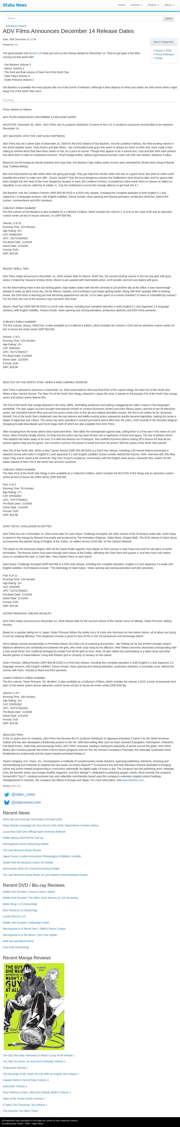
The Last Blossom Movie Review (22, 850)
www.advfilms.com (133, 780)
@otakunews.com (26, 802)
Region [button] (153, 4)
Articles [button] (136, 4)
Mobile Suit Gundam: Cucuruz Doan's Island (29, 891)
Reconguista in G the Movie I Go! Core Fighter (30, 934)
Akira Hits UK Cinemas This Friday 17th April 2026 (32, 819)
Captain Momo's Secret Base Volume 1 (26, 1080)
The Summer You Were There (20, 1110)
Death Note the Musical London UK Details (28, 862)
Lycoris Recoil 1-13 (14, 916)
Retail (159, 58)
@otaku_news (23, 794)
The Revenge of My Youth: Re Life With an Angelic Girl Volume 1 (41, 1073)
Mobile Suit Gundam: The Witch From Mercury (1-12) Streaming (40, 897)
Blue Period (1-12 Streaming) (20, 910)
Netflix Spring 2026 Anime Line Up (23, 837)
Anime (159, 50)
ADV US (37, 53)
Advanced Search (16, 25)
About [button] (169, 4)
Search (168, 18)
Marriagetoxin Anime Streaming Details (26, 843)
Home (121, 4)
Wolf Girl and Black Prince (18, 941)
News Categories (163, 41)
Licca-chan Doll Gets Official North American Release (34, 831)
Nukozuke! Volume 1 (15, 1086)
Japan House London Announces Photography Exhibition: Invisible (42, 856)
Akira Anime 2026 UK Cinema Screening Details (31, 868)
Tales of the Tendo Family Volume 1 (24, 1098)
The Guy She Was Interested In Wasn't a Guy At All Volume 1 (39, 1055)
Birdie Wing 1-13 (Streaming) (20, 904)
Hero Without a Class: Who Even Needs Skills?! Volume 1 (37, 1092)
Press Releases (165, 54)
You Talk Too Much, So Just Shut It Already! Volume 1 (34, 1061)
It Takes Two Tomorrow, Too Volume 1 (25, 1104)
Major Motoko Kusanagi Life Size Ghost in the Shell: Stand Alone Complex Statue (51, 825)
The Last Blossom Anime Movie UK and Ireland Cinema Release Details (45, 874)
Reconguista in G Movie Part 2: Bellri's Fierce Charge (34, 928)
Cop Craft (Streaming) (16, 947)
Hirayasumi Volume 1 (15, 1067)
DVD (169, 50)
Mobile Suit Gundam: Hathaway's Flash (26, 922)
